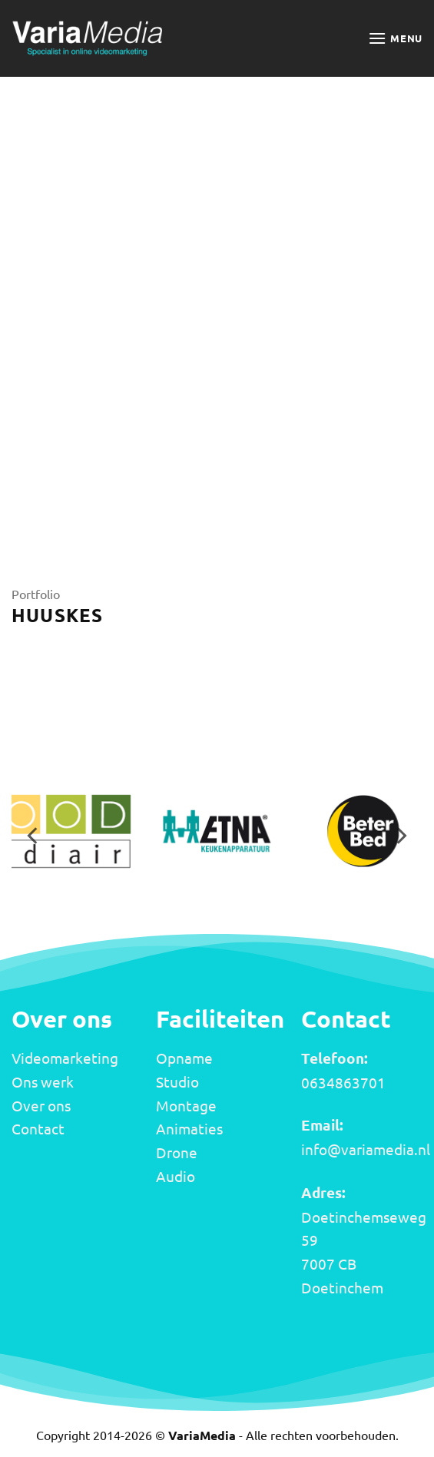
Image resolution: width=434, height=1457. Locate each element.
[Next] (400, 836)
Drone (176, 1152)
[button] (395, 38)
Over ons (41, 1105)
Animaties (189, 1128)
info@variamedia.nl (365, 1149)
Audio (175, 1176)
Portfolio (36, 593)
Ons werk (43, 1081)
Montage (186, 1105)
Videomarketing (65, 1057)
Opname (184, 1057)
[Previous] (34, 836)
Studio (177, 1081)
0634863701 (343, 1082)
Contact (38, 1128)
